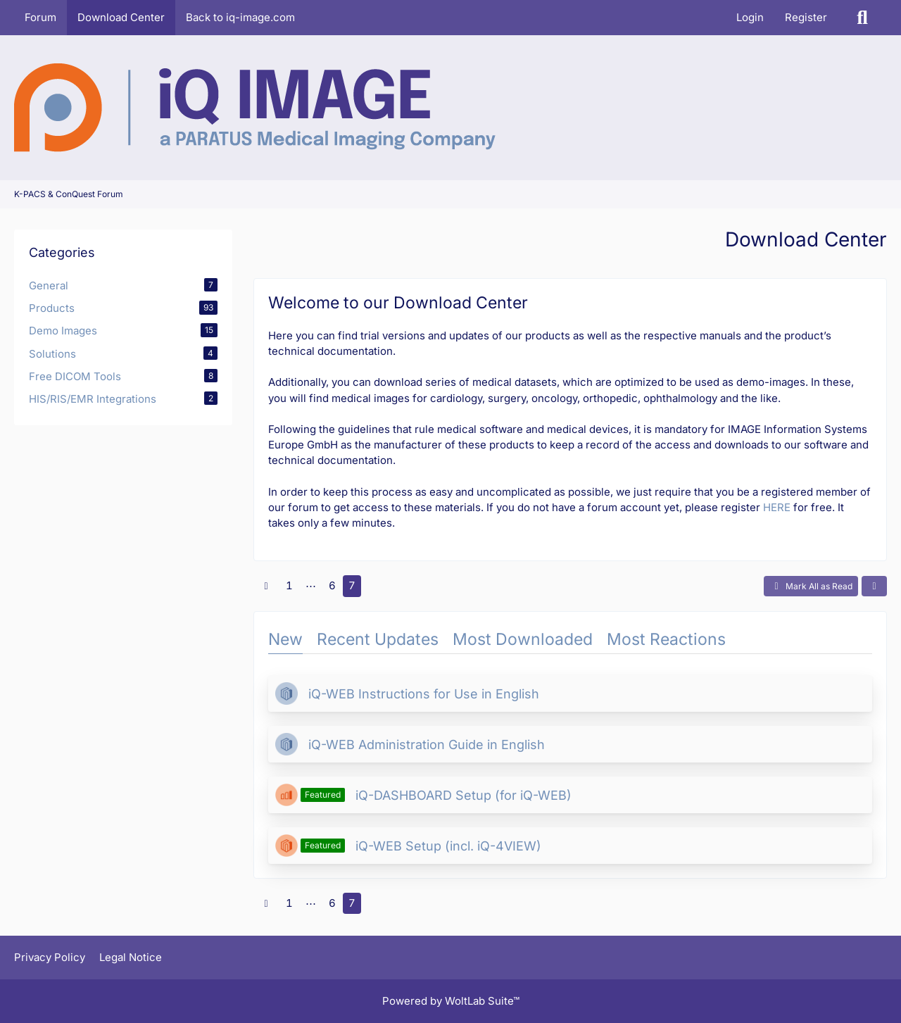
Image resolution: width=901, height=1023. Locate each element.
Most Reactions (666, 639)
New (285, 639)
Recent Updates (378, 639)
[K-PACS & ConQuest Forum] (255, 107)
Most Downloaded (523, 639)
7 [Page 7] (351, 585)
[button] (874, 586)
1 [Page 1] (289, 585)
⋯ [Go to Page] (310, 585)
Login (750, 17)
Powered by (450, 1001)
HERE (776, 507)
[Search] (862, 17)
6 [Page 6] (332, 585)
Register (806, 17)
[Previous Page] (266, 585)
